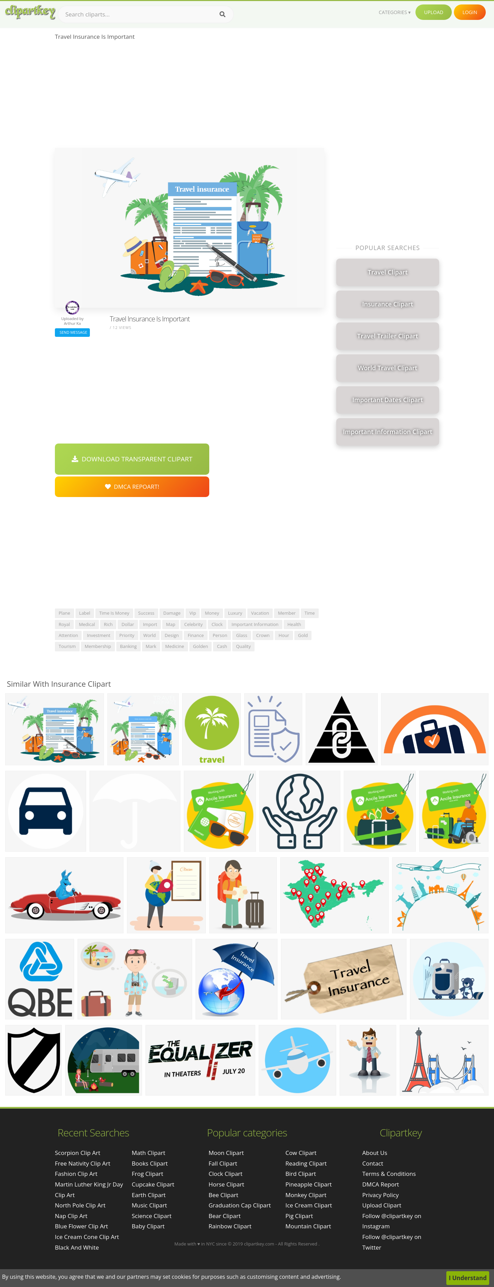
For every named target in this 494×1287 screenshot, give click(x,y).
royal (64, 624)
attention (68, 635)
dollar (127, 624)
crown (263, 635)
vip (192, 613)
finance (196, 635)
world (149, 635)
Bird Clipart (300, 1174)
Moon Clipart (226, 1153)
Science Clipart (152, 1216)
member (287, 613)
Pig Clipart (299, 1216)
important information (255, 624)
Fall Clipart (223, 1163)
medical (87, 624)
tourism (67, 646)
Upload (433, 12)
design (172, 635)
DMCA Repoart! (132, 487)
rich (108, 624)
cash (222, 646)
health (294, 624)
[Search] (222, 14)
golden (200, 646)
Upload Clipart (381, 1205)
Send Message (72, 332)
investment (98, 635)
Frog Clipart (147, 1174)
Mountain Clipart (308, 1226)
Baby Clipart (148, 1226)
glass (241, 635)
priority (126, 635)
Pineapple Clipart (308, 1184)
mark (151, 646)
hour (284, 635)
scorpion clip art (77, 1153)
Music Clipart (149, 1205)
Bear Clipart (224, 1216)
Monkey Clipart (306, 1195)
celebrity (193, 624)
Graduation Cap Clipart (240, 1205)
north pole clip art (80, 1205)
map (170, 624)
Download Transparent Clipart (132, 458)
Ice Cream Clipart (308, 1205)
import (150, 624)
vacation (260, 613)
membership (98, 646)
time (310, 613)
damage (171, 613)
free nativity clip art (82, 1163)
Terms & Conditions (389, 1174)
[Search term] (146, 14)
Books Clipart (150, 1163)
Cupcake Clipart (153, 1184)
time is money (114, 613)
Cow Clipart (301, 1153)
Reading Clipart (306, 1163)
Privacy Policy (380, 1195)
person (220, 635)
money (212, 613)
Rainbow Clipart (230, 1226)
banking (128, 646)
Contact (372, 1163)
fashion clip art (76, 1174)
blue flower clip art (81, 1226)
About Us (374, 1153)
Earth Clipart (149, 1195)
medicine (174, 646)
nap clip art (71, 1216)
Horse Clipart (226, 1184)
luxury (235, 613)
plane (64, 613)
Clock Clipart (226, 1174)
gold (303, 635)
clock (217, 624)
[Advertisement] (189, 96)
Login (469, 12)
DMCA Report (380, 1184)
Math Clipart (148, 1153)
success (146, 613)
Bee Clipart (223, 1195)
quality (243, 646)
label (85, 613)
